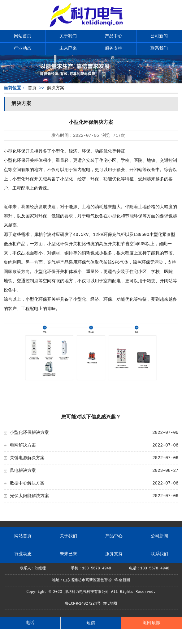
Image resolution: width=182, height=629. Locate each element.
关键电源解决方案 (27, 457)
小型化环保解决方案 (29, 432)
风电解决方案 (23, 470)
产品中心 (113, 36)
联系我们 (159, 48)
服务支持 (113, 48)
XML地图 (110, 604)
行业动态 (22, 48)
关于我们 (68, 36)
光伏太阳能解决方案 (29, 495)
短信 (90, 622)
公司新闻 (159, 36)
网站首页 (22, 36)
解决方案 (55, 88)
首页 (32, 88)
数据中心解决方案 (27, 483)
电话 (30, 622)
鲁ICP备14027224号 (83, 604)
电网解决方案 (23, 445)
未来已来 (68, 48)
